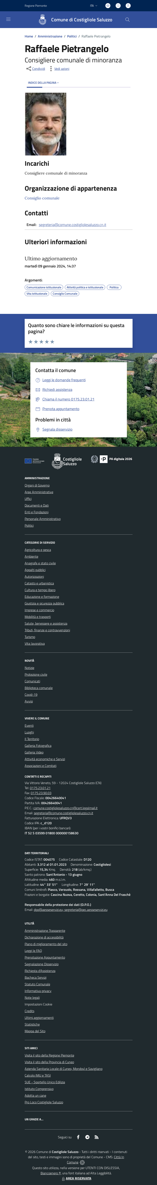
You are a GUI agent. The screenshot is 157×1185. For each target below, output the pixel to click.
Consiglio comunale (42, 198)
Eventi (29, 725)
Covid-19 (31, 694)
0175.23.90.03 (41, 792)
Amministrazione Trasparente (45, 930)
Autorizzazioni (34, 576)
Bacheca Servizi (35, 977)
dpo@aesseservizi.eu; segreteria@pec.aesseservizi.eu (70, 909)
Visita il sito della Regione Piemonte (49, 1055)
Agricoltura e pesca (38, 549)
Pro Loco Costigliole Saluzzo (44, 1102)
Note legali (32, 997)
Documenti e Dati (37, 505)
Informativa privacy (38, 990)
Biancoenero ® (51, 1173)
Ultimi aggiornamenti (39, 1017)
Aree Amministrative (39, 491)
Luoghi (29, 732)
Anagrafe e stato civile (40, 563)
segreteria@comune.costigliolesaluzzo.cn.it (72, 224)
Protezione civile (36, 674)
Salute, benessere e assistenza (46, 623)
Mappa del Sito (35, 1031)
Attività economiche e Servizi (45, 758)
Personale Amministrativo (43, 518)
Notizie (29, 667)
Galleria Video (34, 752)
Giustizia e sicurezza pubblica (44, 603)
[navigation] (8, 19)
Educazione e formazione (42, 596)
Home (29, 36)
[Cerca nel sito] (127, 20)
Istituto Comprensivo (39, 1088)
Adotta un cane (35, 1095)
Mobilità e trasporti (38, 616)
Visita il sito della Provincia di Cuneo (49, 1061)
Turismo (30, 636)
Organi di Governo (37, 485)
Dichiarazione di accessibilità (44, 937)
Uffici (28, 498)
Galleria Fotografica (38, 745)
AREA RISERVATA (76, 1178)
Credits (29, 1010)
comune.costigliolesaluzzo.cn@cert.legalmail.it (65, 807)
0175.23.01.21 (40, 787)
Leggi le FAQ (33, 950)
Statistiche (32, 1024)
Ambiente (31, 556)
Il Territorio (32, 738)
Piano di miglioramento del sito (46, 943)
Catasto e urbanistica (39, 583)
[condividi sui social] (35, 68)
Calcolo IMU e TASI (38, 1075)
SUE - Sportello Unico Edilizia (45, 1082)
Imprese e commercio (39, 609)
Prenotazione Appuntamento (45, 957)
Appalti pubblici (35, 569)
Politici (72, 36)
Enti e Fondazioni (37, 512)
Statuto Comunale (37, 984)
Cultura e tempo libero (40, 589)
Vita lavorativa (35, 643)
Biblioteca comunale (39, 687)
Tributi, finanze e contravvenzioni (47, 630)
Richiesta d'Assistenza (40, 970)
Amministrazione (50, 36)
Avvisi (29, 701)
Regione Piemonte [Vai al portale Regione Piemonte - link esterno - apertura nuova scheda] (36, 5)
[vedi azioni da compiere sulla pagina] (58, 68)
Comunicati (32, 681)
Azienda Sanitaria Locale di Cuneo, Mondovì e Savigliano (63, 1068)
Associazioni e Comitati (40, 765)
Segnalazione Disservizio (42, 964)
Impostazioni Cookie (38, 1004)
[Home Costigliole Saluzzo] (73, 19)
